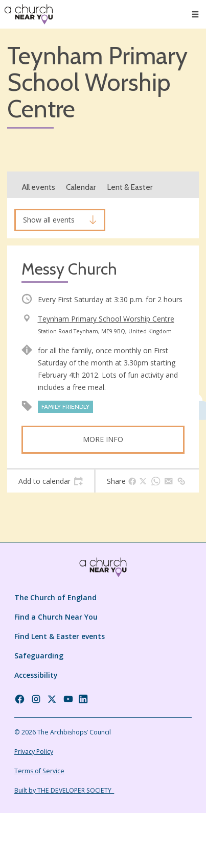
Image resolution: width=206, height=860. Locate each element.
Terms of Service (39, 771)
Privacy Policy (33, 751)
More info (103, 439)
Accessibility (36, 675)
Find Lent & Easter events (59, 636)
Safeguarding (38, 655)
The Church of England (55, 597)
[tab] (50, 481)
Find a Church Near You (56, 617)
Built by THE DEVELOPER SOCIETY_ (64, 790)
